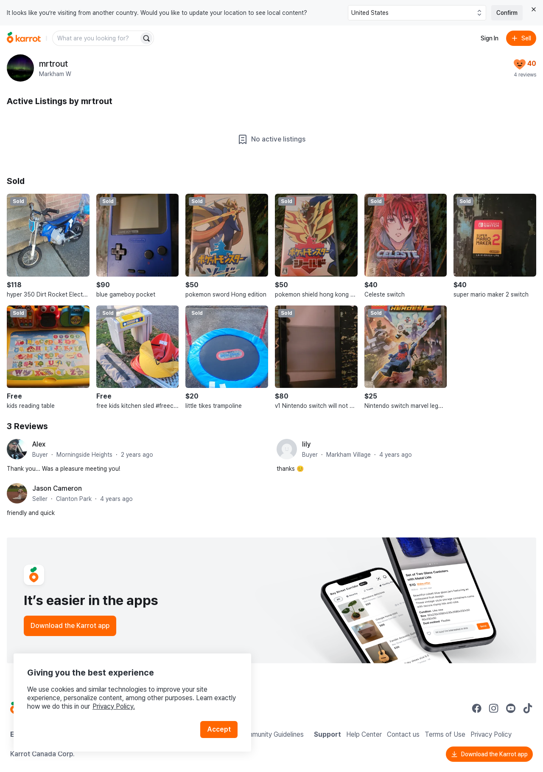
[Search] (146, 38)
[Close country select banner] (534, 9)
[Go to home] (24, 38)
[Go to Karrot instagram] (494, 708)
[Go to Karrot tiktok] (528, 708)
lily (306, 444)
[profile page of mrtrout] (20, 68)
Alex (38, 444)
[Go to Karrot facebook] (477, 708)
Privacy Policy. (113, 706)
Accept (219, 729)
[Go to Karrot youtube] (511, 708)
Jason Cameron (57, 488)
